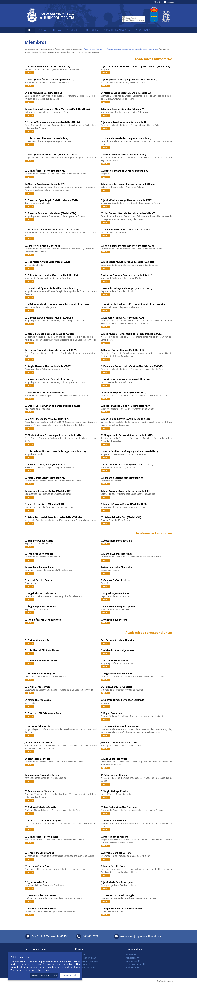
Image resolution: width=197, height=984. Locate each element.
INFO (30, 30)
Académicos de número (95, 49)
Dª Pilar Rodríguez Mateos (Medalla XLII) (123, 392)
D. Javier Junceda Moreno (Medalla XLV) (47, 419)
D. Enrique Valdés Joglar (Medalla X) (45, 464)
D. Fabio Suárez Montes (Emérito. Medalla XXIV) (127, 245)
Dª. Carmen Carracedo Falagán (117, 895)
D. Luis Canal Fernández (114, 758)
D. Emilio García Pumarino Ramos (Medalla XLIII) (52, 405)
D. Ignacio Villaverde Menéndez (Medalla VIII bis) (52, 122)
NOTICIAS (56, 30)
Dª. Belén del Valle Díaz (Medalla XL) (121, 517)
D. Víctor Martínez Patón (114, 660)
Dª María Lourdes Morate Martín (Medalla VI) (126, 93)
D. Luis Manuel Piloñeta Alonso (42, 650)
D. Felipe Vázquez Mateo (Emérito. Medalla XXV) (51, 275)
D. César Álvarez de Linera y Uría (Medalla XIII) (127, 464)
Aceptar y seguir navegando (44, 975)
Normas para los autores (88, 961)
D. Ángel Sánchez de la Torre (40, 593)
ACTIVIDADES (73, 30)
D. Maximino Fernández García (42, 775)
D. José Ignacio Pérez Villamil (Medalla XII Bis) (51, 154)
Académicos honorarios (147, 49)
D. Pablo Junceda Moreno (115, 836)
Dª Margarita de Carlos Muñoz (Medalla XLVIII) (127, 435)
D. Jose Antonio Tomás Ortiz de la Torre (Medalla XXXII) (131, 334)
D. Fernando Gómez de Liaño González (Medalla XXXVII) (132, 366)
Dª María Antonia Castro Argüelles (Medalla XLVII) (53, 435)
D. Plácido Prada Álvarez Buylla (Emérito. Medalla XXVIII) (57, 304)
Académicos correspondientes (120, 49)
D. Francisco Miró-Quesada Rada (43, 713)
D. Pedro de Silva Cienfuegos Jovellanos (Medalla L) (129, 451)
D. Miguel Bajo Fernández (115, 593)
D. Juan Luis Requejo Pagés (40, 567)
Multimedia (132, 967)
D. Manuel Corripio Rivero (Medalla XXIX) (124, 504)
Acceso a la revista (85, 967)
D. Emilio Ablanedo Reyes (39, 640)
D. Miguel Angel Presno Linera (41, 836)
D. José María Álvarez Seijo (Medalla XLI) (47, 262)
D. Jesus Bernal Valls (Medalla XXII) (44, 504)
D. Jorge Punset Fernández (39, 852)
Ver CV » (30, 73)
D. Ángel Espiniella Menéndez (117, 673)
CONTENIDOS (91, 30)
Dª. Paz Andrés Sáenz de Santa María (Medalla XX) (128, 213)
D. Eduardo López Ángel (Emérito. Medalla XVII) (51, 200)
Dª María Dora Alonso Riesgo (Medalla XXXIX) (126, 379)
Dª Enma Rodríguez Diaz (38, 726)
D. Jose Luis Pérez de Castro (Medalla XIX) (48, 491)
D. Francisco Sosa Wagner (39, 553)
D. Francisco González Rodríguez (43, 820)
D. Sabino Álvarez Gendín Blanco (43, 619)
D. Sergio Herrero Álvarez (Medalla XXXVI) (48, 366)
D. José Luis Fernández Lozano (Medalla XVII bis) (128, 184)
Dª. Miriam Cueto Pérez (38, 866)
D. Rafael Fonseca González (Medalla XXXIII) (49, 334)
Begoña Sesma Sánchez (37, 758)
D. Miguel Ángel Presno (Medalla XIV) (45, 170)
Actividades (132, 958)
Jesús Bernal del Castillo (38, 742)
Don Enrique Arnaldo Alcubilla (118, 640)
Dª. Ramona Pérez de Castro (40, 895)
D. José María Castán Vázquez (117, 882)
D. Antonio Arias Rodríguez (40, 673)
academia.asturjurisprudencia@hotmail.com (140, 936)
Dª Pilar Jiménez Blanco (114, 775)
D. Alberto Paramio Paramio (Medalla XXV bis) (126, 275)
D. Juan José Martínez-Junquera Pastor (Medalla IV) (129, 79)
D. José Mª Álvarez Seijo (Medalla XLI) (45, 392)
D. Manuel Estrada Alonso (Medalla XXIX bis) (49, 317)
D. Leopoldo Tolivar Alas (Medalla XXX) (122, 317)
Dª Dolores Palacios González (41, 807)
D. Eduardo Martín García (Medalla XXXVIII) (49, 379)
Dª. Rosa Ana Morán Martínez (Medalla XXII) (125, 229)
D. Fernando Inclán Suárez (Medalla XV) (122, 477)
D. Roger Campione (111, 713)
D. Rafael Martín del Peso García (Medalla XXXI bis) (53, 517)
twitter (158, 2)
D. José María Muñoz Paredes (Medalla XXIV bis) (127, 262)
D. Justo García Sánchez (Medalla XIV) (45, 477)
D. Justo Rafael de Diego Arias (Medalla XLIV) (126, 405)
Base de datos (83, 964)
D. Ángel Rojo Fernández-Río (116, 540)
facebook (169, 2)
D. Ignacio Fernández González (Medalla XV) (125, 170)
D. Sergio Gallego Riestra (114, 791)
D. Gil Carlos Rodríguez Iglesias (118, 606)
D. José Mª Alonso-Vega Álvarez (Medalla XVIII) (126, 200)
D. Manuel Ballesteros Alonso (41, 660)
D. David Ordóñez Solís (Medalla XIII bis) (123, 154)
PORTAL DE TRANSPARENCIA (117, 30)
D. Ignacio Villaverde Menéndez (42, 245)
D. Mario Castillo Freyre (114, 866)
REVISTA (42, 30)
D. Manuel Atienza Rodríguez (116, 553)
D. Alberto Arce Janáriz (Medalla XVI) (45, 184)
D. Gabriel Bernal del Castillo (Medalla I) (47, 66)
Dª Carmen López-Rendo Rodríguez (120, 726)
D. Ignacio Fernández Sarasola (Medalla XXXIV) (51, 350)
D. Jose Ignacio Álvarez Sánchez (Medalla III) (49, 79)
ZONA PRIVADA (143, 30)
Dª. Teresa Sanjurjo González (116, 686)
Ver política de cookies (41, 970)
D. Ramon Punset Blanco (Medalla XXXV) (123, 350)
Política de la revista (85, 958)
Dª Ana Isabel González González (119, 807)
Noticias (131, 954)
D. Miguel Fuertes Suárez (38, 580)
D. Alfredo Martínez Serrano (116, 852)
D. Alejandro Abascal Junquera (117, 650)
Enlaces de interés (135, 964)
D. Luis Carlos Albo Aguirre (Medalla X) (46, 138)
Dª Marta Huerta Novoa (38, 700)
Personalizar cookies (69, 975)
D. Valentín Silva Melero (114, 619)
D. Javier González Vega (37, 686)
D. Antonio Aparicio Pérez (115, 820)
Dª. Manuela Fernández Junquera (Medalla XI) (126, 138)
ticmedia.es (170, 981)
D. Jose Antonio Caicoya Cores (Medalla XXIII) (126, 491)
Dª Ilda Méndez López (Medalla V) (43, 93)
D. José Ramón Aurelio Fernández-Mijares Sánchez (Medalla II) (135, 66)
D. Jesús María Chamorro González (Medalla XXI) (52, 229)
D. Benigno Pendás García (39, 540)
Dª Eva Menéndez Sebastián (40, 791)
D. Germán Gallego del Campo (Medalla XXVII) (126, 288)
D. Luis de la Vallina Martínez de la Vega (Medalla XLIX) (55, 451)
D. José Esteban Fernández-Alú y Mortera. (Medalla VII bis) (57, 109)
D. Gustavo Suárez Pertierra (116, 580)
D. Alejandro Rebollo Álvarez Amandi (121, 908)
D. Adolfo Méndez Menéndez (116, 567)
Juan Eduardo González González (119, 742)
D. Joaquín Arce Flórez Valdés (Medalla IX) (124, 122)
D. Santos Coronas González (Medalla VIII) (124, 109)
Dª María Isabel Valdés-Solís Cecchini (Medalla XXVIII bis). (133, 304)
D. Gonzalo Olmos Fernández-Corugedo (122, 700)
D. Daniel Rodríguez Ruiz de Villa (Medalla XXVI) (51, 288)
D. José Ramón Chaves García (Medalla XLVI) (125, 419)
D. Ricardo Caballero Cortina (40, 908)
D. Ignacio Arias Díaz (36, 882)
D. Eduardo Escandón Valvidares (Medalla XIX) (50, 213)
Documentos (133, 961)
